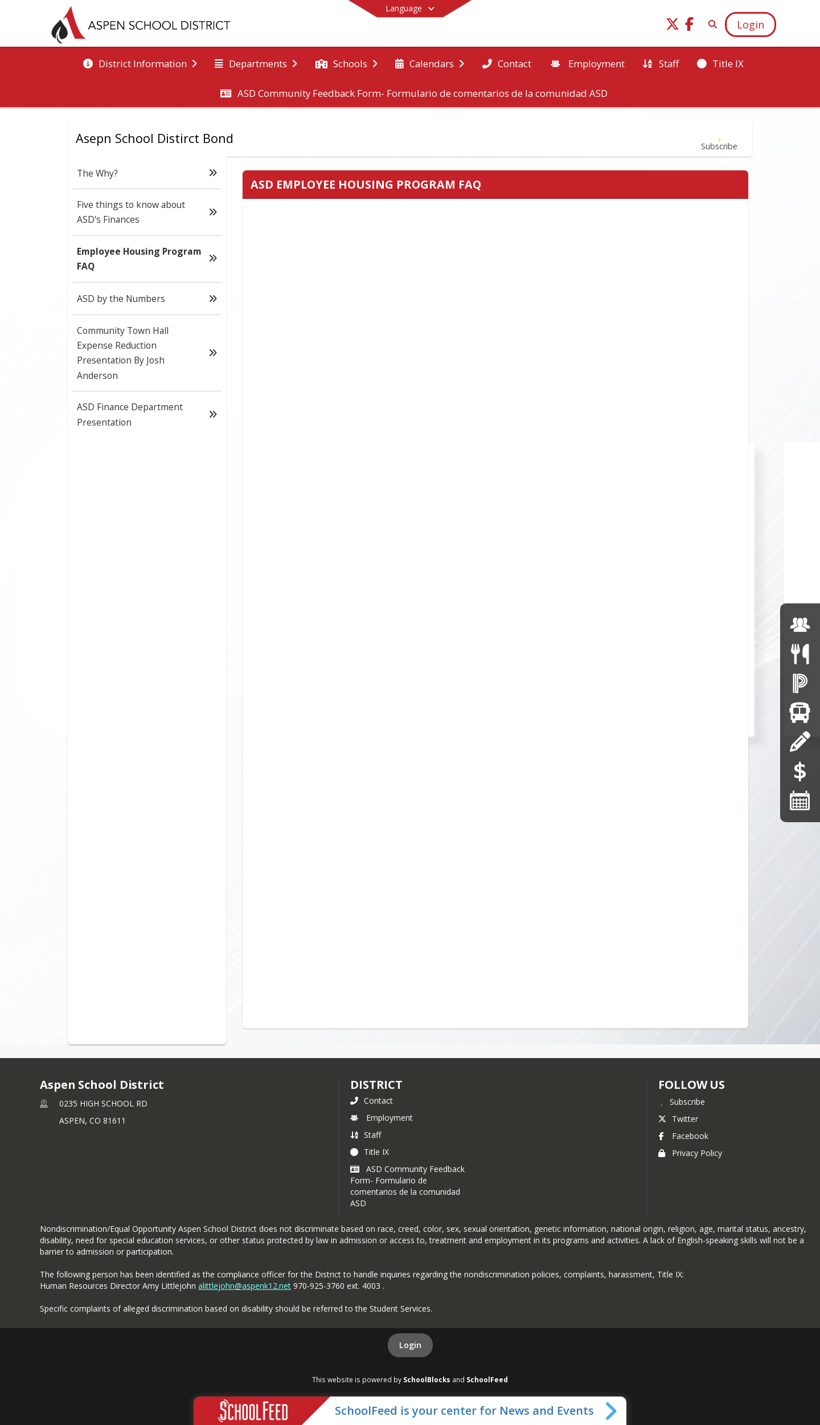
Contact (371, 1100)
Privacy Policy (690, 1153)
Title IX (369, 1151)
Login (410, 1345)
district (376, 1084)
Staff (365, 1134)
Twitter (678, 1118)
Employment (381, 1117)
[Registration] (800, 742)
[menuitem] (140, 62)
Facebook (683, 1135)
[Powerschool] (800, 683)
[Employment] (800, 625)
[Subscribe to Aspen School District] (681, 1101)
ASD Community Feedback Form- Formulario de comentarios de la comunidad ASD (407, 1185)
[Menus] (800, 654)
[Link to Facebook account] (689, 26)
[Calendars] (800, 800)
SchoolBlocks (426, 1379)
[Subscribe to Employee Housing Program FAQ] (719, 138)
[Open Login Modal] (750, 24)
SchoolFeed (487, 1379)
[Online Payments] (800, 771)
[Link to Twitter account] (672, 26)
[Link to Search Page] (710, 24)
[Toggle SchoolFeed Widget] (612, 1411)
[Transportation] (800, 712)
